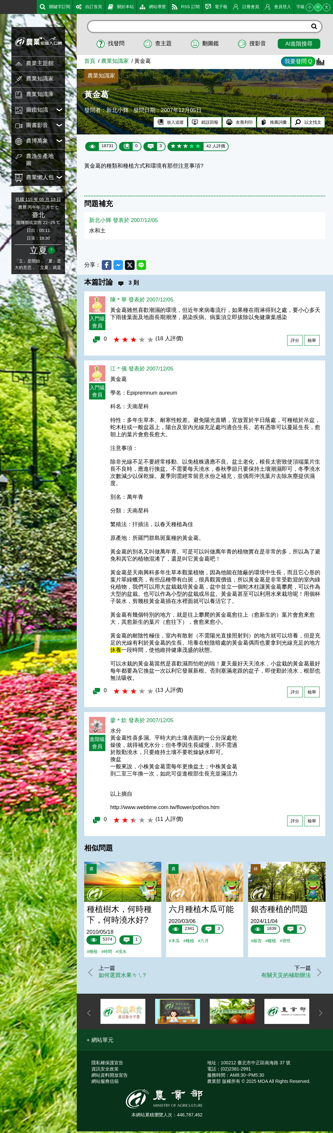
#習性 (285, 942)
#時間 (106, 952)
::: (2, 6)
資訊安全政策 (105, 1070)
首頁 (89, 61)
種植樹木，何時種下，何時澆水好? (119, 916)
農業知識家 (115, 61)
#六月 (203, 942)
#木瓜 (174, 942)
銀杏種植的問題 (279, 910)
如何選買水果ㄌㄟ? (124, 976)
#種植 (92, 952)
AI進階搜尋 (299, 44)
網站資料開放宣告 (109, 1076)
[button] (100, 1042)
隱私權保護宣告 (107, 1064)
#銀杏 (256, 942)
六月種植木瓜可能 (201, 910)
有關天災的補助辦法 (284, 976)
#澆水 (121, 952)
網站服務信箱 (105, 1082)
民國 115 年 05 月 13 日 (38, 199)
